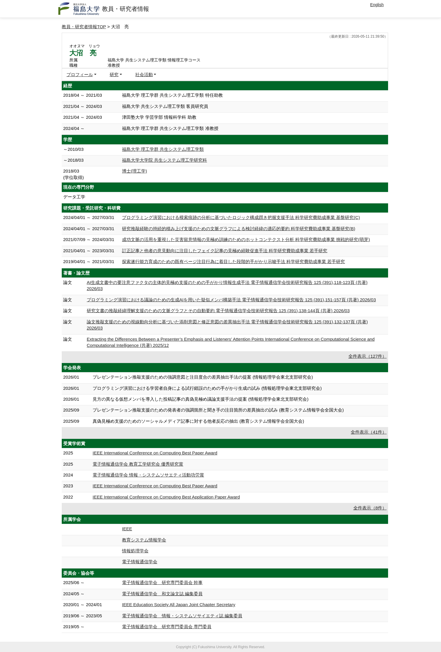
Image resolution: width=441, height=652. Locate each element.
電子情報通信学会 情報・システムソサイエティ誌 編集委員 (182, 615)
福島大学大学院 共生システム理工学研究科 (164, 160)
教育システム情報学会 (144, 539)
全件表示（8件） (370, 507)
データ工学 (74, 196)
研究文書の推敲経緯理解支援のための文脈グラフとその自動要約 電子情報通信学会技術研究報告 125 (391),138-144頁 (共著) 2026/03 (218, 310)
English (377, 4)
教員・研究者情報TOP (84, 26)
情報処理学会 (135, 550)
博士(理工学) (134, 170)
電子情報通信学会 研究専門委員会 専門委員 (166, 626)
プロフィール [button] (79, 74)
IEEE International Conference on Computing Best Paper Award (155, 452)
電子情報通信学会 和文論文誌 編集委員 (162, 593)
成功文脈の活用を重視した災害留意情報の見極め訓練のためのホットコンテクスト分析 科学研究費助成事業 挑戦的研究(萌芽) (246, 239)
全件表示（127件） (367, 356)
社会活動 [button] (144, 74)
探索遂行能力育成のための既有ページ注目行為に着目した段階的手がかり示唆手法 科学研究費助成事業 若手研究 (233, 261)
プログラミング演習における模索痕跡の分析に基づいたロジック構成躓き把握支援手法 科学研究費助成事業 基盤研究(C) (241, 217)
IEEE (127, 528)
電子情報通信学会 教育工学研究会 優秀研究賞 (138, 464)
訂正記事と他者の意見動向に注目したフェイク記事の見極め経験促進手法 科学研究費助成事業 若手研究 (224, 250)
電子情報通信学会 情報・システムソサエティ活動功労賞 (148, 474)
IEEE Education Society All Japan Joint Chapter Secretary (178, 604)
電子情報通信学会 (139, 561)
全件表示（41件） (369, 431)
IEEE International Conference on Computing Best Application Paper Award (166, 496)
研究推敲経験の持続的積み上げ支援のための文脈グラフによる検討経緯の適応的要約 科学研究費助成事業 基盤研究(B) (238, 228)
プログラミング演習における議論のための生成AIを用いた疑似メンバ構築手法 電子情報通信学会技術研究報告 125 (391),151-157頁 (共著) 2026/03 (231, 299)
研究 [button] (114, 74)
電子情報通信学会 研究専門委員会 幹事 (162, 582)
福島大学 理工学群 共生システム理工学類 (163, 149)
